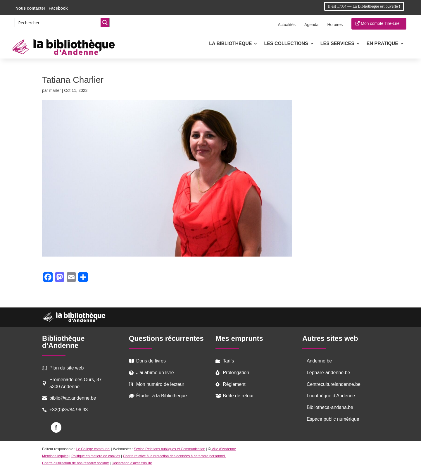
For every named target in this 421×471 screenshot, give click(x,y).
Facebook (58, 8)
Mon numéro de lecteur (160, 384)
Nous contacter (30, 8)
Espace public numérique (333, 419)
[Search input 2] (58, 22)
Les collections (286, 44)
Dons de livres (151, 360)
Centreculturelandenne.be (333, 384)
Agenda (311, 24)
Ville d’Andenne (223, 449)
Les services (337, 44)
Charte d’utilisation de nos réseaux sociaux (75, 463)
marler (55, 90)
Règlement (234, 384)
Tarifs (228, 360)
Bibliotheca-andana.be (330, 407)
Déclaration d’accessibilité (132, 463)
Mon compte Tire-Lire (380, 23)
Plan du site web (66, 367)
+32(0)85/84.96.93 (68, 409)
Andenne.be (319, 360)
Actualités (287, 24)
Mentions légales (55, 456)
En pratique (382, 44)
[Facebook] (48, 277)
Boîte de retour (238, 395)
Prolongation (236, 372)
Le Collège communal (93, 449)
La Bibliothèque (230, 44)
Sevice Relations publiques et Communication (169, 449)
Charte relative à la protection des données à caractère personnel (174, 456)
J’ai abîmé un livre (155, 372)
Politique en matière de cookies (95, 456)
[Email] (71, 277)
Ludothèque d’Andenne (331, 395)
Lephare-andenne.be (328, 372)
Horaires (335, 24)
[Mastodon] (59, 277)
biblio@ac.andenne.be (72, 398)
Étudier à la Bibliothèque (161, 395)
